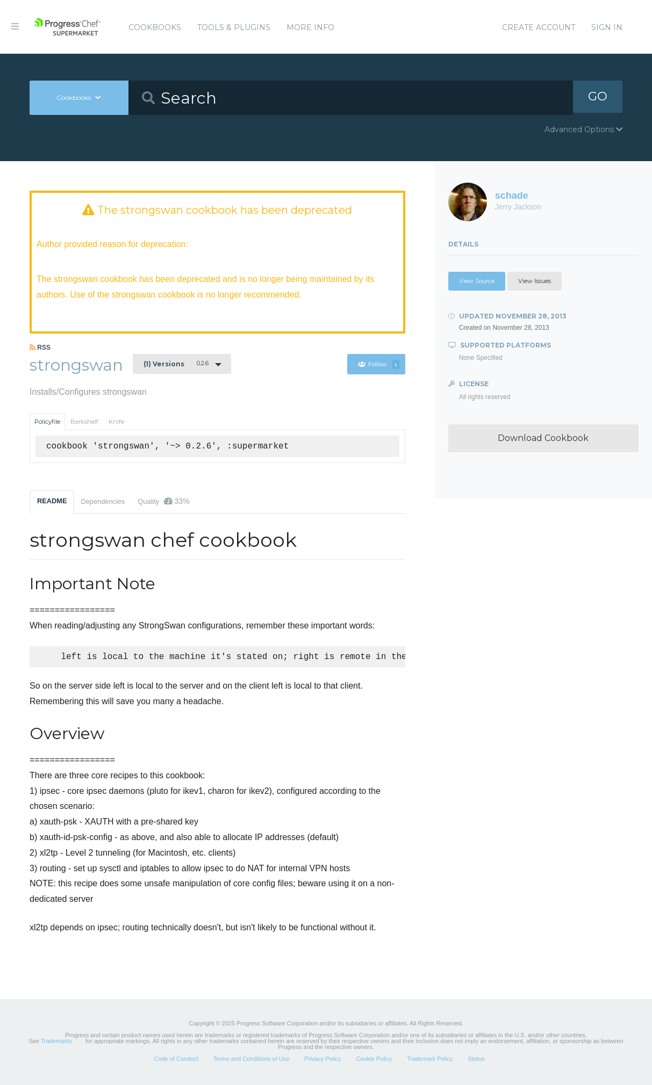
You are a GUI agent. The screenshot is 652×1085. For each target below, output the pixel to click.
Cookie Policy (374, 1060)
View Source (477, 281)
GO (597, 97)
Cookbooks (154, 27)
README (52, 501)
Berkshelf (84, 422)
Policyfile (47, 422)
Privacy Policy (322, 1060)
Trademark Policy (430, 1060)
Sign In (606, 27)
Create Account (538, 27)
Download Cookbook (543, 438)
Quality (163, 501)
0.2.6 (176, 364)
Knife (116, 422)
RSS (40, 348)
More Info (310, 27)
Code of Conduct (176, 1060)
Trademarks (56, 1042)
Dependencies (103, 502)
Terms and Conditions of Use (251, 1060)
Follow (379, 365)
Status (476, 1060)
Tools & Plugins (233, 27)
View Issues (534, 281)
